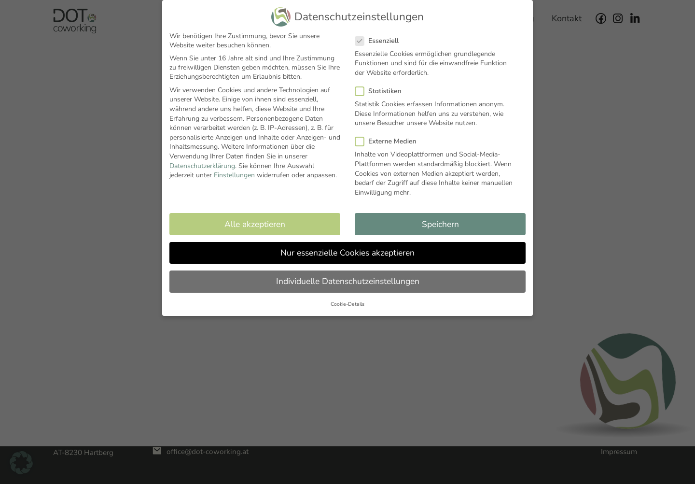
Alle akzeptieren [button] (254, 224)
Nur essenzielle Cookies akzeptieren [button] (347, 252)
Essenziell (380, 40)
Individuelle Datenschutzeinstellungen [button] (347, 281)
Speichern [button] (440, 224)
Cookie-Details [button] (347, 304)
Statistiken (381, 91)
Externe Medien (389, 141)
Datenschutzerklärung (202, 166)
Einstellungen (234, 175)
